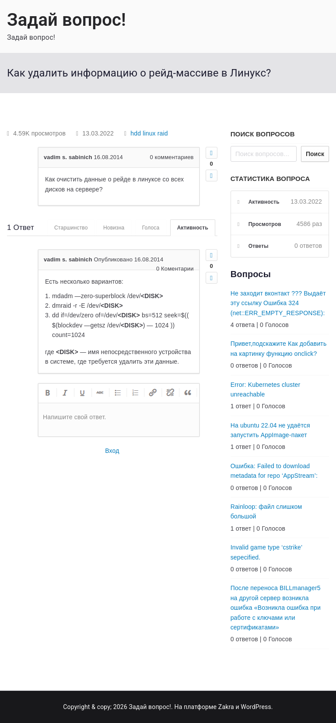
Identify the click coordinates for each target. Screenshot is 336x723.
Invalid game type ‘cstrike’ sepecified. (266, 552)
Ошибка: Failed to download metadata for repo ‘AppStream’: (274, 470)
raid (163, 133)
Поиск (315, 153)
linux (149, 133)
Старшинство (70, 228)
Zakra (226, 706)
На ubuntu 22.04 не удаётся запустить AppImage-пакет (270, 430)
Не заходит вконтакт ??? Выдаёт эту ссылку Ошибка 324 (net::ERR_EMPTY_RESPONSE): (278, 303)
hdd (135, 133)
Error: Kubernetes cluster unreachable (266, 389)
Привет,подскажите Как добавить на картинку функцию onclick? (279, 348)
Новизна (112, 228)
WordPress (256, 706)
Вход (112, 451)
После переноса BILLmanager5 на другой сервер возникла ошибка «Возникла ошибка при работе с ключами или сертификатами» (276, 607)
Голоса (150, 228)
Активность (192, 228)
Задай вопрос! (66, 20)
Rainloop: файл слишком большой (266, 511)
